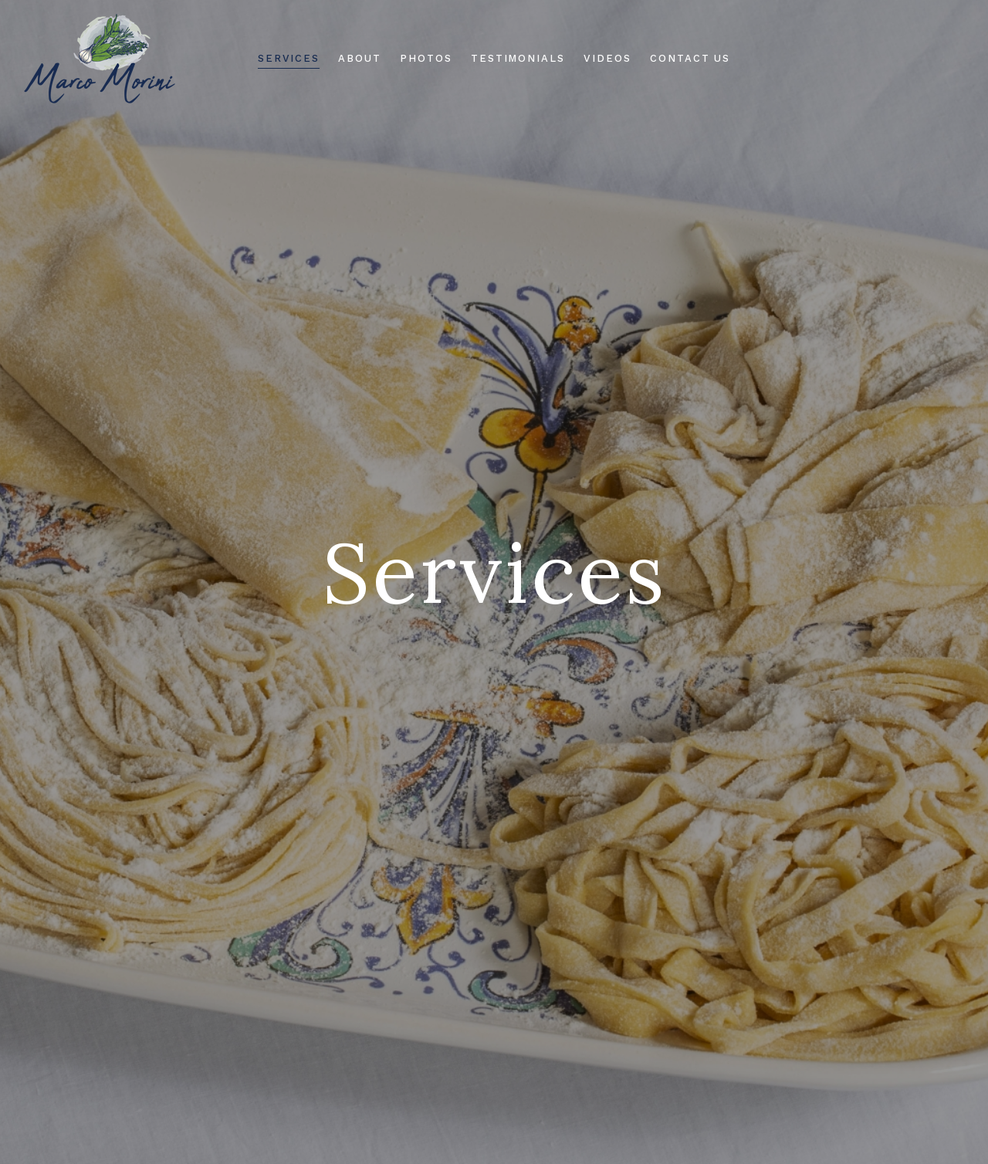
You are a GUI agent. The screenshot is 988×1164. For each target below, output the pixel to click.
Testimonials (518, 58)
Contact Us (690, 58)
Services (289, 58)
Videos (607, 58)
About (359, 58)
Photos (426, 58)
